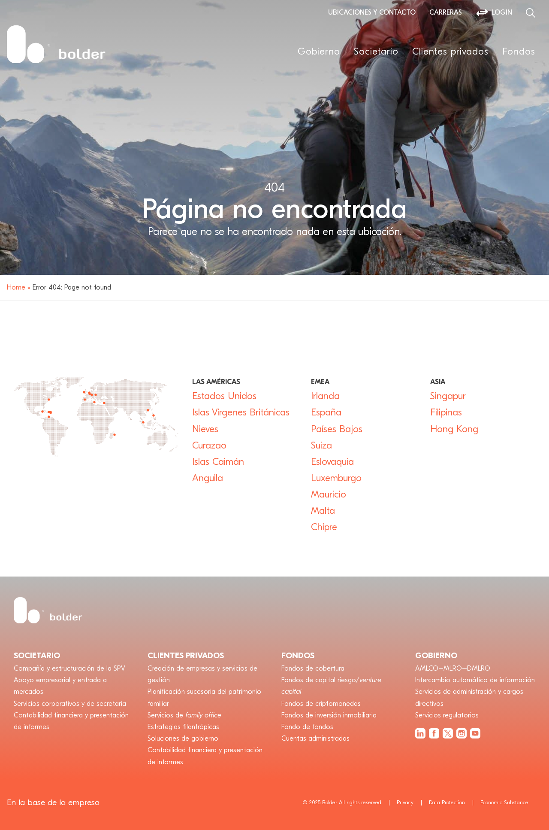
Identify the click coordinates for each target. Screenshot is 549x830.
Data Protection (447, 802)
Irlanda (325, 396)
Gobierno (319, 51)
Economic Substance (504, 802)
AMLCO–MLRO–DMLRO (452, 668)
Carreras (445, 12)
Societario (376, 51)
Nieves (205, 429)
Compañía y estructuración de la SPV (69, 668)
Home (16, 287)
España (329, 412)
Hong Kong (454, 429)
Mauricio (328, 494)
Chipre (324, 527)
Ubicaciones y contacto (372, 12)
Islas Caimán (218, 461)
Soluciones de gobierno (183, 738)
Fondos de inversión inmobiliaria (329, 715)
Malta (323, 510)
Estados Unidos (224, 396)
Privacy (405, 802)
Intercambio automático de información (475, 680)
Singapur (448, 396)
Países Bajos (336, 429)
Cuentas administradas (315, 738)
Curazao (209, 445)
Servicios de (184, 715)
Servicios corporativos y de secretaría (70, 704)
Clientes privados (450, 51)
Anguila (207, 478)
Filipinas (446, 412)
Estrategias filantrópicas (183, 727)
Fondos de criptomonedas (321, 704)
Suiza (321, 445)
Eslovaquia (332, 461)
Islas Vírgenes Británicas (241, 412)
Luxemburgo (336, 478)
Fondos (518, 51)
